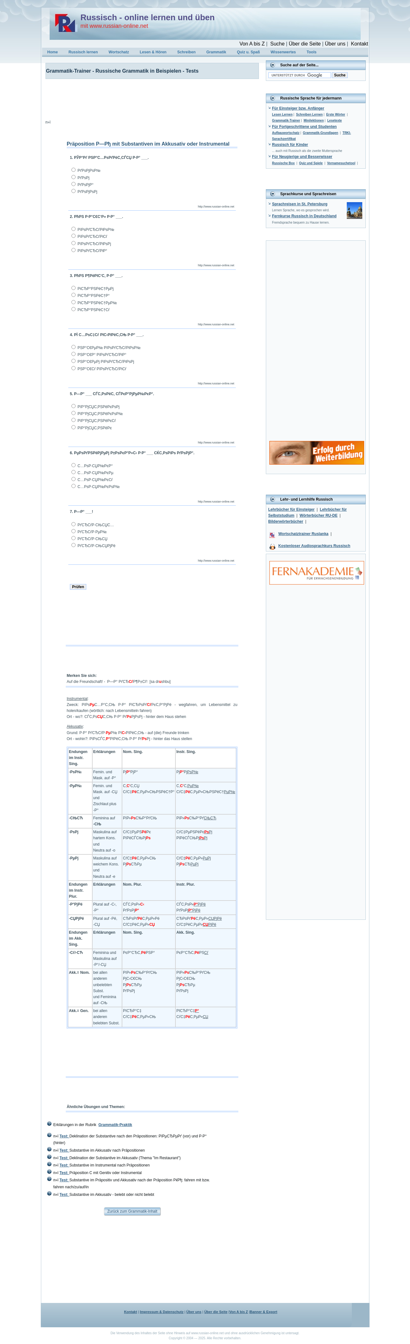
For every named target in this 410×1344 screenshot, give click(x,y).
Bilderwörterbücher (285, 521)
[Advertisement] (148, 98)
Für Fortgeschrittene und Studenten (304, 126)
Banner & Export (263, 1312)
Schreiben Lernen (309, 114)
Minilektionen (313, 120)
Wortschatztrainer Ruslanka (303, 534)
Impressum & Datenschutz (161, 1312)
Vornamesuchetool (341, 163)
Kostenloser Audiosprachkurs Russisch (314, 546)
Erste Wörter (335, 114)
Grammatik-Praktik (115, 1125)
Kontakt (359, 43)
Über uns (335, 43)
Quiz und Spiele (311, 163)
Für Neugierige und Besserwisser (302, 156)
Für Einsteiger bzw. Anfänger (298, 108)
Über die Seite (305, 43)
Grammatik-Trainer (286, 120)
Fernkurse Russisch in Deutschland (304, 216)
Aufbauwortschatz (286, 133)
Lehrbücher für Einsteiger (291, 509)
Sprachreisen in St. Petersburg (299, 204)
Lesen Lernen (282, 114)
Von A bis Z (252, 43)
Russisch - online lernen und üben (148, 17)
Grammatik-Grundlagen (320, 133)
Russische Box (283, 163)
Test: (64, 1136)
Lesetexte (334, 120)
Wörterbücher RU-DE (319, 515)
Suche (277, 43)
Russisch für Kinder (290, 144)
